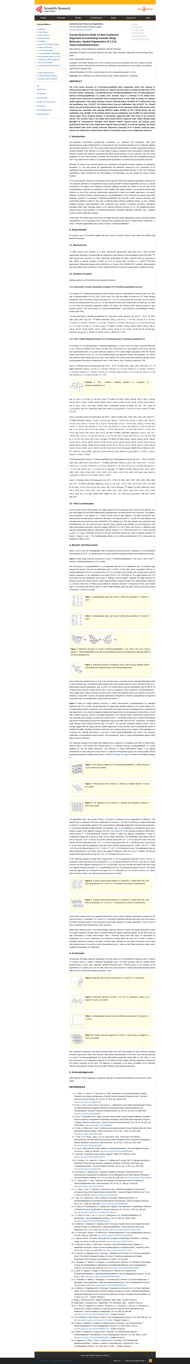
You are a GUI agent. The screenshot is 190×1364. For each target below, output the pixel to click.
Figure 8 (88, 978)
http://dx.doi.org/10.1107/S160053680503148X (91, 1221)
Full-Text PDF (137, 27)
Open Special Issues (45, 73)
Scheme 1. (90, 382)
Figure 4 (119, 754)
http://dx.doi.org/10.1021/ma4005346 (88, 1145)
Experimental (41, 98)
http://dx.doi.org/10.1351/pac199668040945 (116, 1151)
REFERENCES (77, 1087)
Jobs (148, 18)
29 (96, 562)
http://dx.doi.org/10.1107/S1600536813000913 (109, 1285)
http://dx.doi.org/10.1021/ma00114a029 (89, 1186)
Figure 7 (128, 854)
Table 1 (88, 597)
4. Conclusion (76, 953)
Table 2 (88, 616)
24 (121, 521)
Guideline (41, 41)
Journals (61, 18)
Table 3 (85, 873)
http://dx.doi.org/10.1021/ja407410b (87, 1102)
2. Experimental (77, 229)
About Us (131, 18)
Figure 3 (104, 752)
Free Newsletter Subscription (48, 53)
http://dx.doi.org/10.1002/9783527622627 (89, 1157)
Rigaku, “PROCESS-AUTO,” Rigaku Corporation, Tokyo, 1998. (97, 1300)
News (113, 18)
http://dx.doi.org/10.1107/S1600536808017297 (91, 1329)
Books (78, 18)
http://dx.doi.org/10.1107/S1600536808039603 (91, 1338)
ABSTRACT (75, 81)
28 (135, 559)
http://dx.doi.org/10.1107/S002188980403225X (91, 1314)
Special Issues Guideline (47, 79)
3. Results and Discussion (83, 545)
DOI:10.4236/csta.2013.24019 (80, 30)
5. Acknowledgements (81, 1072)
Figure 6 (88, 881)
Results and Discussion (45, 102)
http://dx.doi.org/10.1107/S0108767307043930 (95, 1320)
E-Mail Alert (42, 1361)
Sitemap (98, 1355)
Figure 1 (72, 559)
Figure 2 (88, 665)
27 (119, 527)
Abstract (135, 24)
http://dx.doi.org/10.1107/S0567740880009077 (115, 1235)
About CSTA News (44, 63)
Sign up (117, 1361)
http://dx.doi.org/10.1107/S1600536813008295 (102, 1277)
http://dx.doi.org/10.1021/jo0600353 (114, 1204)
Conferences (96, 18)
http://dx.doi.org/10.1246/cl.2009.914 (120, 1241)
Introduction (41, 94)
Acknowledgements (44, 110)
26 (136, 524)
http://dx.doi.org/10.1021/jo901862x (104, 1195)
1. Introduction (77, 136)
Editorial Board (43, 38)
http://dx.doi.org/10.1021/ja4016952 (87, 1114)
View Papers (42, 32)
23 (134, 207)
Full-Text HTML (137, 30)
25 (84, 524)
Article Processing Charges (48, 44)
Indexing (41, 29)
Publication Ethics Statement (48, 59)
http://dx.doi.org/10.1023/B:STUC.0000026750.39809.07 (95, 1212)
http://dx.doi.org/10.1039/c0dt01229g (88, 1134)
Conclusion (40, 106)
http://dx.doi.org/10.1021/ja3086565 (98, 1125)
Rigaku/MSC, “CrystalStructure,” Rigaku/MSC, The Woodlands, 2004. (100, 1303)
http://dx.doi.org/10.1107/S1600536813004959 (121, 1268)
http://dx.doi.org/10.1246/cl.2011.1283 (117, 1250)
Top (37, 86)
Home (43, 18)
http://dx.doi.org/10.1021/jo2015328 (87, 1169)
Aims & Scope (43, 35)
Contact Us (105, 1355)
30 (82, 706)
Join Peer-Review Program (62, 1361)
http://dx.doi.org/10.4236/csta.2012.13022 (124, 1230)
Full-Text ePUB (137, 33)
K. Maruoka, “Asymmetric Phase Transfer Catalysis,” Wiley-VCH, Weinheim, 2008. (105, 1154)
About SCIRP (90, 1355)
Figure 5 (127, 754)
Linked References (138, 36)
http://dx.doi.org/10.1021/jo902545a (138, 1178)
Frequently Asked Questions (48, 66)
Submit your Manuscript (134, 1361)
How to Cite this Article (140, 39)
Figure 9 (88, 997)
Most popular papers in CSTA (49, 56)
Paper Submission (44, 47)
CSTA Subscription (45, 50)
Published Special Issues (47, 76)
